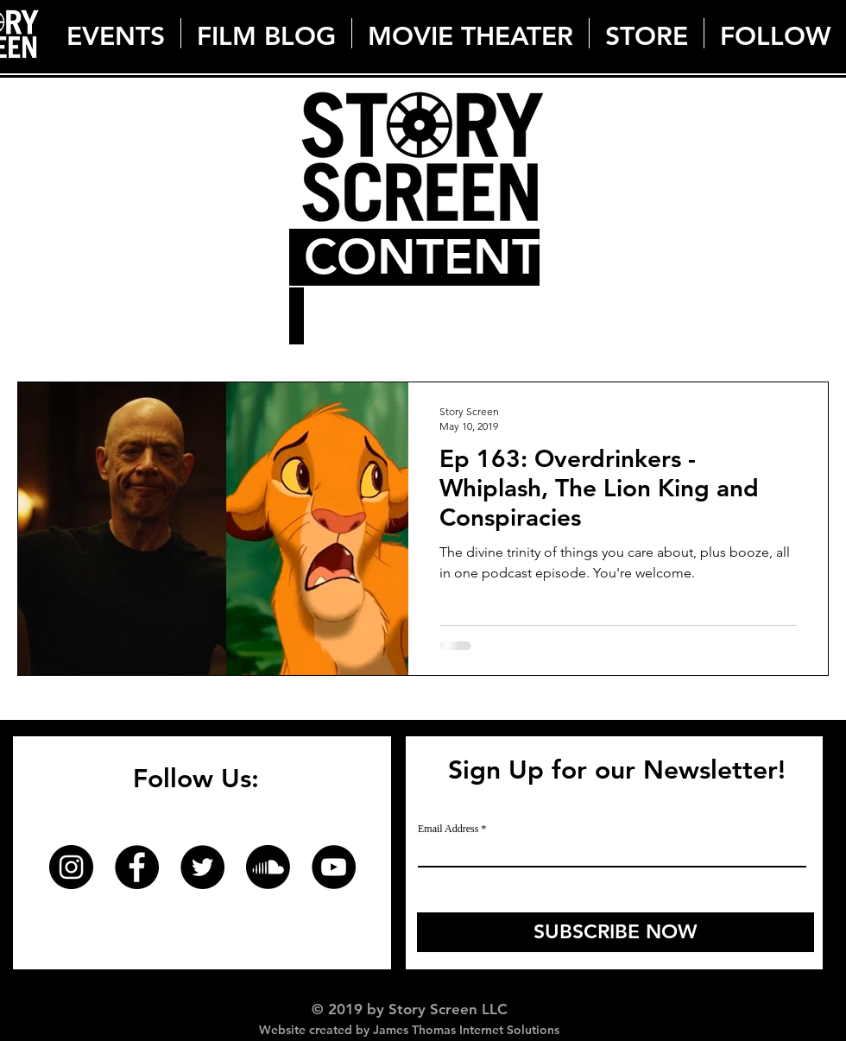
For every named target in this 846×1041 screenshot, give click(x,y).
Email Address (448, 828)
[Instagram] (71, 867)
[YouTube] (334, 867)
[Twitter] (202, 867)
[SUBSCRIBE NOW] (615, 932)
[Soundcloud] (268, 867)
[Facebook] (137, 867)
